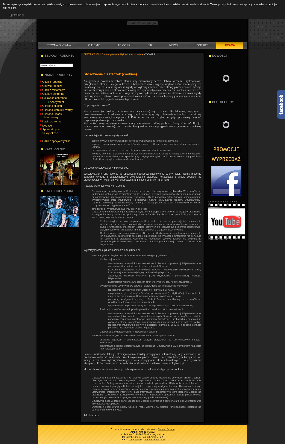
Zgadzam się (16, 14)
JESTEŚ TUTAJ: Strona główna (100, 54)
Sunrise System (166, 429)
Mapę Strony (135, 439)
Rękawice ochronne (130, 54)
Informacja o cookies (154, 439)
